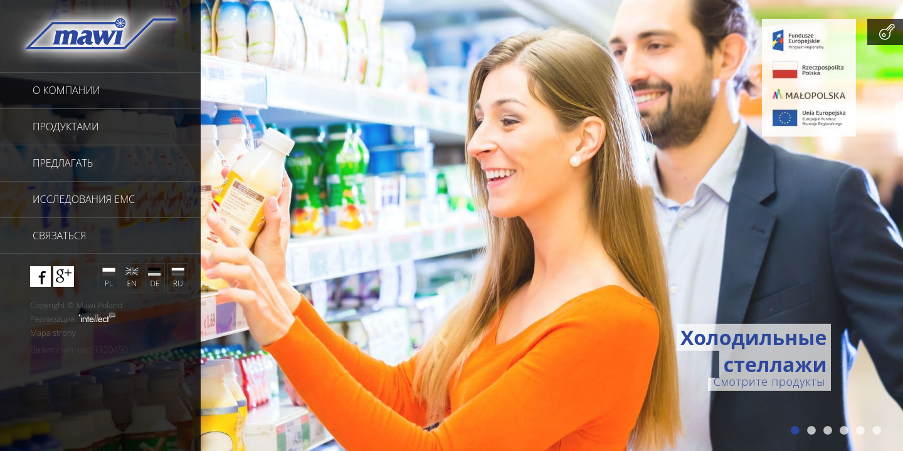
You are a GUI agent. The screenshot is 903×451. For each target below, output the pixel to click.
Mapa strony (53, 332)
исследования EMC (84, 199)
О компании (66, 90)
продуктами (65, 126)
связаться (60, 235)
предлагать (63, 163)
